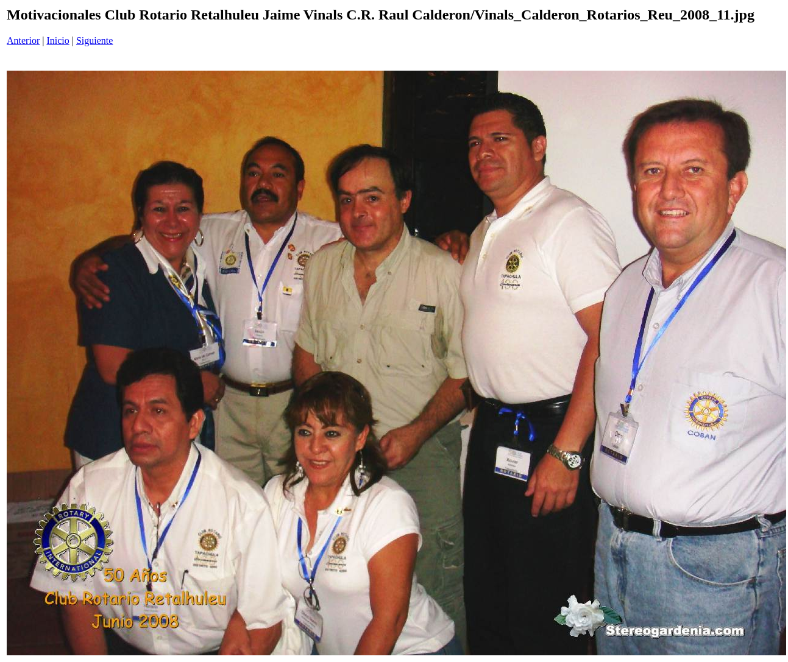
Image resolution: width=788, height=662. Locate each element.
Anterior (23, 40)
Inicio (57, 40)
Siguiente (94, 40)
